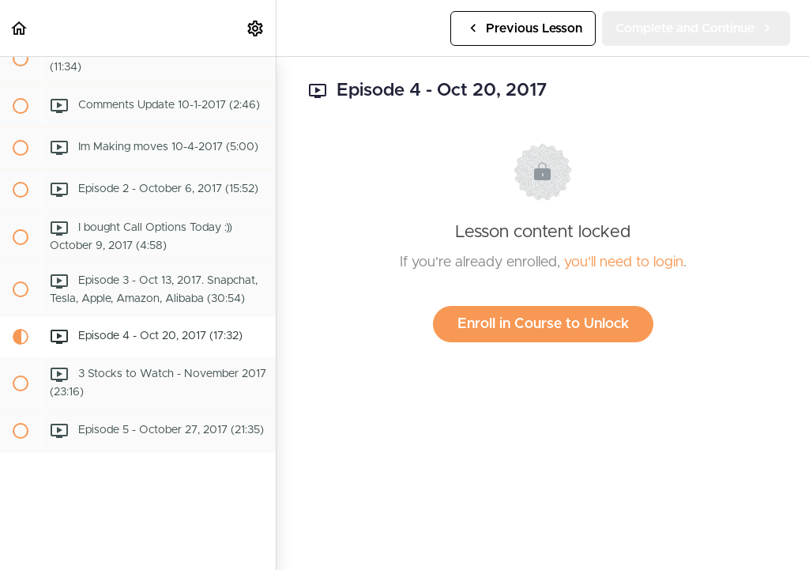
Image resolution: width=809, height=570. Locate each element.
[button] (20, 28)
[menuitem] (256, 28)
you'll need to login (623, 262)
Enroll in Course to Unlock (543, 324)
